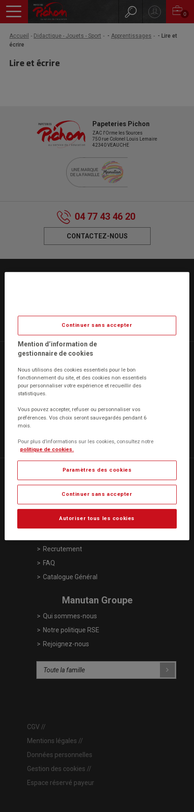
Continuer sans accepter (97, 325)
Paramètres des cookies (97, 470)
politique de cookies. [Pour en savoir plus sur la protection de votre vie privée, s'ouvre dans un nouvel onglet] (47, 449)
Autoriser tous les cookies (97, 518)
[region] (97, 406)
